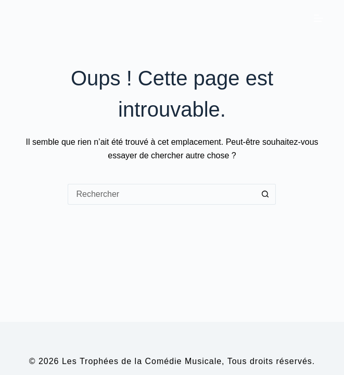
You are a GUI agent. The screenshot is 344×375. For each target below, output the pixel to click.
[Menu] (318, 18)
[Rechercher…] (161, 194)
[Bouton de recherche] (265, 194)
